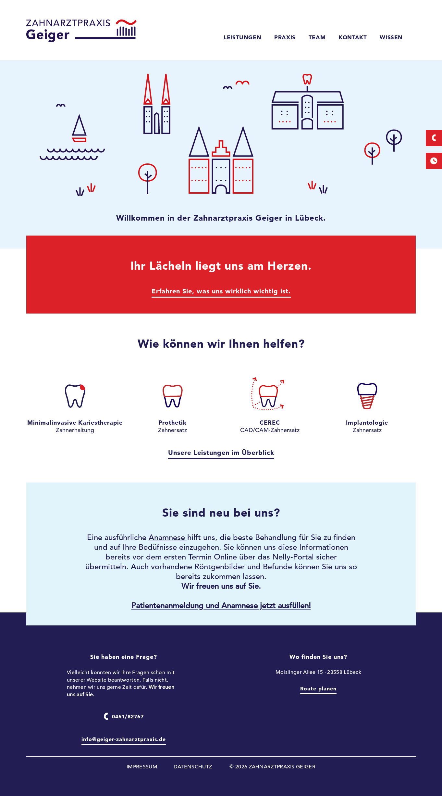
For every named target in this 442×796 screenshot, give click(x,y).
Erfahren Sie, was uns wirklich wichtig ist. (221, 291)
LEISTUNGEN (242, 37)
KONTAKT (352, 37)
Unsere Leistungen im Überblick (221, 452)
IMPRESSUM (142, 767)
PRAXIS (285, 37)
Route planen (318, 688)
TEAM (317, 37)
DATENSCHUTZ (193, 767)
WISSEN (391, 37)
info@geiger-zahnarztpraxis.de (123, 739)
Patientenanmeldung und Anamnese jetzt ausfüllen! (221, 605)
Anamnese (168, 537)
